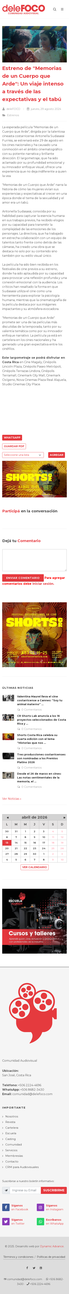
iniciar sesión (42, 583)
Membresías (14, 1156)
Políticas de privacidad (51, 1257)
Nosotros (11, 1116)
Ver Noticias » (11, 798)
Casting (10, 1139)
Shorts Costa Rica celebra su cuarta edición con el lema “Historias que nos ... (37, 739)
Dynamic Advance (52, 1246)
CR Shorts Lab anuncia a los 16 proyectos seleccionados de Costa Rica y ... (41, 719)
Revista (10, 1122)
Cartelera (11, 1127)
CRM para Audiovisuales (22, 1167)
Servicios (11, 1150)
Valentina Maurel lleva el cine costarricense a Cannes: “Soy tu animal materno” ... (39, 700)
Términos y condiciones (18, 1257)
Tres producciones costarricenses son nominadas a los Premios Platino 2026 (41, 758)
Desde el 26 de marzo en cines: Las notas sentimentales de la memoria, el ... (39, 777)
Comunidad (13, 1144)
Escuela (10, 1133)
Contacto (11, 1161)
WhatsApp (12, 437)
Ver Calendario (34, 867)
